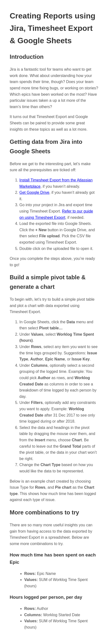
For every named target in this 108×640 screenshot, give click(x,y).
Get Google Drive (34, 192)
